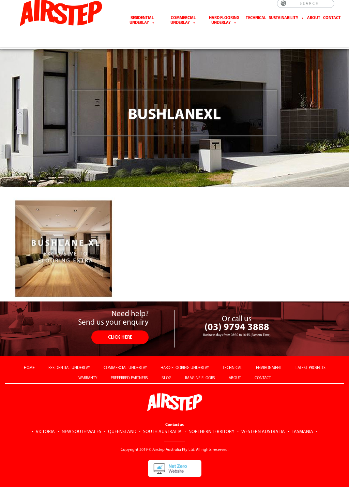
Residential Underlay (142, 25)
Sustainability (283, 23)
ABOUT (235, 367)
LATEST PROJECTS (310, 357)
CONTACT (332, 23)
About (313, 23)
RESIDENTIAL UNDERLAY (69, 357)
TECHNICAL (232, 357)
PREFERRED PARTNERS (129, 367)
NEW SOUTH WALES (81, 420)
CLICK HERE (120, 326)
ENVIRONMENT (269, 357)
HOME (29, 357)
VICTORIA (45, 420)
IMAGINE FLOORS (200, 367)
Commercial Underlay (183, 25)
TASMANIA (302, 420)
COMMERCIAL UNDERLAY (125, 357)
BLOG (166, 367)
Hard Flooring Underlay (224, 25)
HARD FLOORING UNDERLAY (185, 357)
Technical (256, 23)
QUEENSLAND (122, 420)
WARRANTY (87, 367)
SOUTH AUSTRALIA (162, 420)
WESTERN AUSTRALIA (263, 420)
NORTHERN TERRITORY (211, 420)
